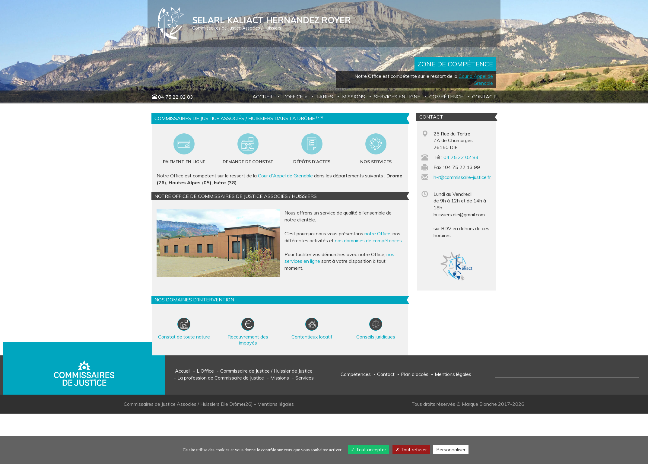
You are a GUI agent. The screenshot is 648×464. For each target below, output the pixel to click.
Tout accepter (368, 450)
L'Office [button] (294, 97)
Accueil (263, 97)
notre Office (377, 233)
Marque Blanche (479, 404)
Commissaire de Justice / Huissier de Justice (266, 371)
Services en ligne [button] (397, 97)
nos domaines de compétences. (369, 240)
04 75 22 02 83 (175, 97)
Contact (484, 97)
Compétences (356, 374)
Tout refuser (411, 450)
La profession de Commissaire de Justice (220, 378)
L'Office (205, 371)
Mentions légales (453, 374)
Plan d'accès (414, 374)
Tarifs (324, 97)
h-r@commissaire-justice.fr (462, 177)
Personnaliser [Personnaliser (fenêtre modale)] (450, 450)
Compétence (446, 97)
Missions (353, 97)
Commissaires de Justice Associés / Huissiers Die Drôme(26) (189, 404)
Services (304, 378)
